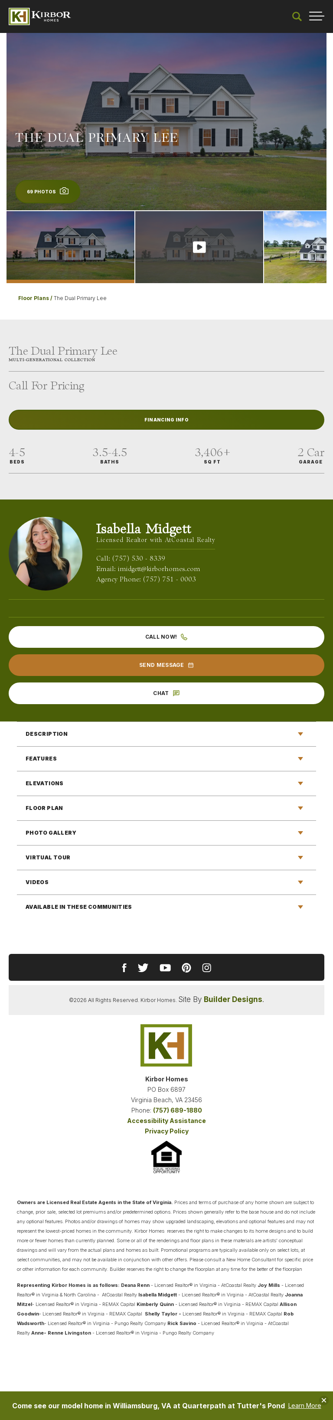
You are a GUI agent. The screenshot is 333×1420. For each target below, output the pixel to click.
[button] (297, 16)
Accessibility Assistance (166, 1120)
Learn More (304, 1406)
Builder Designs (233, 999)
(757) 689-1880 (177, 1110)
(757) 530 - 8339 (138, 558)
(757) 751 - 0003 (169, 579)
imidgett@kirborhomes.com (159, 569)
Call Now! (166, 637)
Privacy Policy (167, 1131)
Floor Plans (33, 298)
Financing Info (166, 419)
